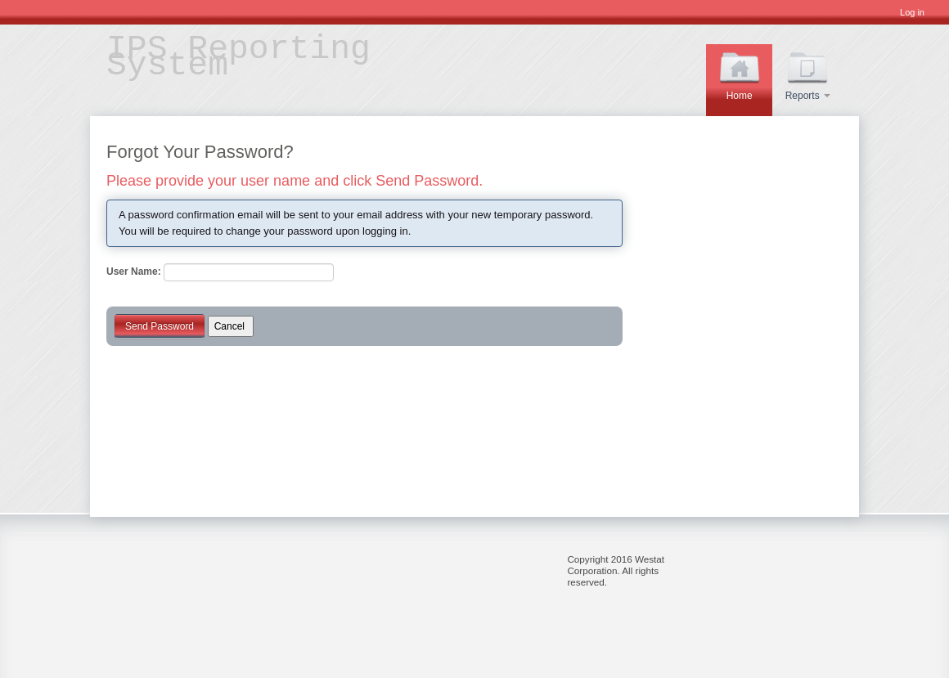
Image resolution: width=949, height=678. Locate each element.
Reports (807, 74)
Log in (912, 12)
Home (739, 74)
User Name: (133, 271)
